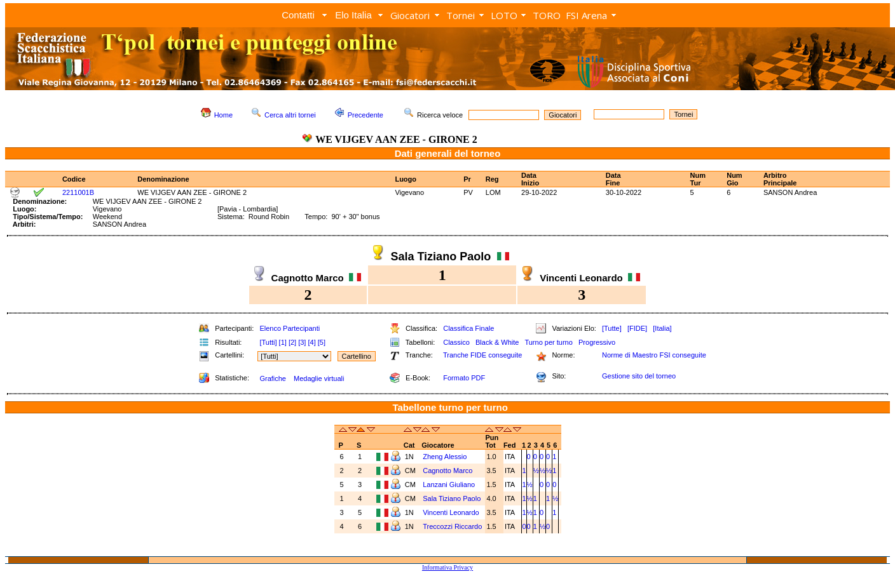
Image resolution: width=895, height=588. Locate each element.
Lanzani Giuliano (449, 484)
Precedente (365, 115)
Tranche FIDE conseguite (482, 355)
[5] (321, 342)
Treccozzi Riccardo (452, 526)
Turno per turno (548, 342)
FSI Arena (586, 15)
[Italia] (662, 328)
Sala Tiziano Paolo (452, 498)
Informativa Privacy (447, 567)
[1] (283, 342)
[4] (311, 342)
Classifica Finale (468, 328)
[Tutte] (612, 328)
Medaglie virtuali (319, 378)
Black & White (497, 342)
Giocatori (410, 15)
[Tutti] (268, 342)
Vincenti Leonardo (451, 512)
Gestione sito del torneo (639, 376)
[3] (302, 342)
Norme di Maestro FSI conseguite (654, 355)
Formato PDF (464, 378)
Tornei (460, 15)
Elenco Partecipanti (289, 328)
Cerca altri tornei (290, 115)
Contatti (298, 15)
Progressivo (596, 342)
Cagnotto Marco (447, 470)
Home (223, 115)
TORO (547, 15)
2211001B (78, 192)
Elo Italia (353, 15)
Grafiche (272, 378)
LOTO (504, 15)
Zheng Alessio (445, 456)
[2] (292, 342)
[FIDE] (637, 328)
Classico (456, 342)
